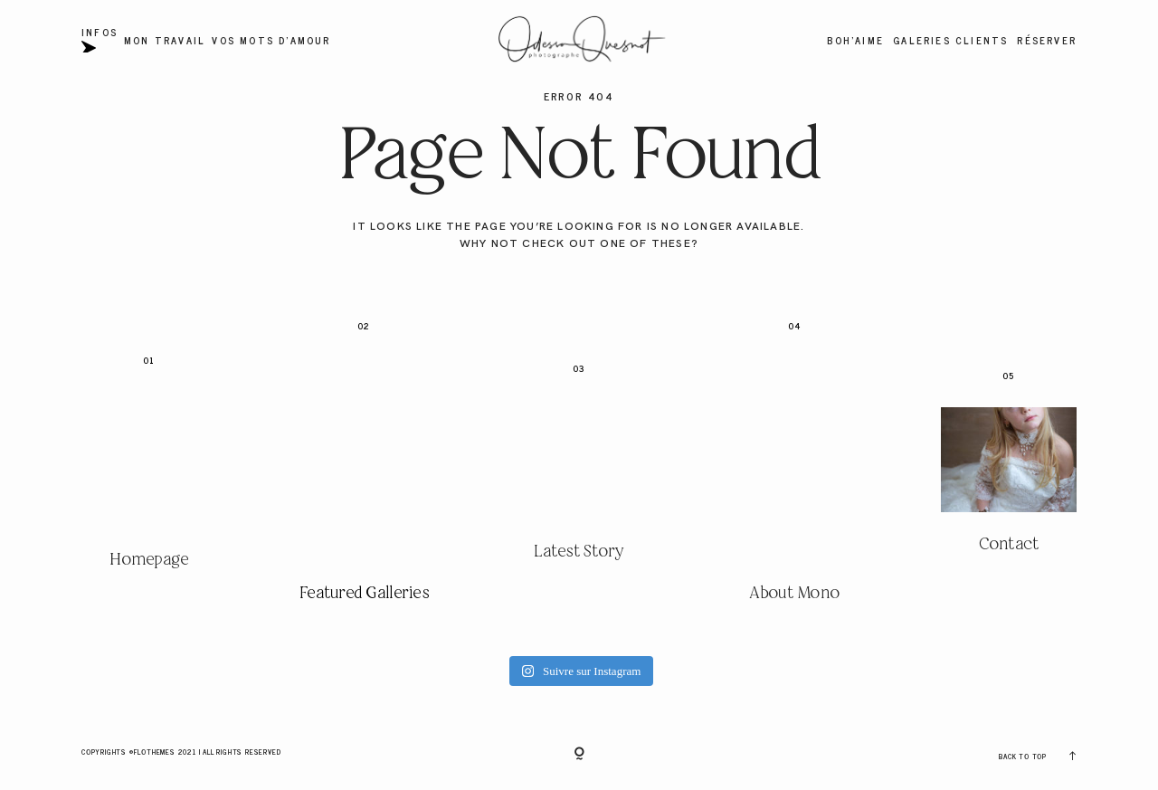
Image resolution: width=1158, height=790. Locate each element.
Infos (99, 40)
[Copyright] (579, 755)
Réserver (1047, 40)
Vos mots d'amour (271, 40)
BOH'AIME (855, 40)
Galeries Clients (950, 40)
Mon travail (164, 40)
